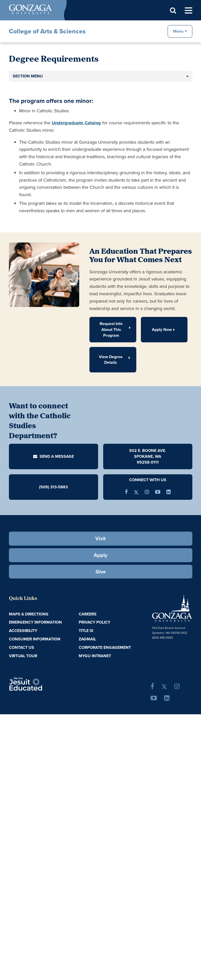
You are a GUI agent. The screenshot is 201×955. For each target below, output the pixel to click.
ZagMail (87, 639)
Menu (178, 31)
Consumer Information (34, 639)
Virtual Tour (23, 656)
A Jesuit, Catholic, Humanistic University (39, 684)
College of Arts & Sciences (47, 31)
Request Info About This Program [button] (115, 329)
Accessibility (23, 631)
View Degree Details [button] (115, 360)
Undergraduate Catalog (76, 122)
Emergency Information (35, 622)
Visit (100, 538)
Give (101, 571)
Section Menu (28, 76)
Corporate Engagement (105, 647)
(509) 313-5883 (53, 487)
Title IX (86, 631)
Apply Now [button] (164, 329)
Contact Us (21, 647)
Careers (88, 614)
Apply (100, 555)
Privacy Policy (94, 622)
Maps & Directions (28, 614)
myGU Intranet (95, 656)
